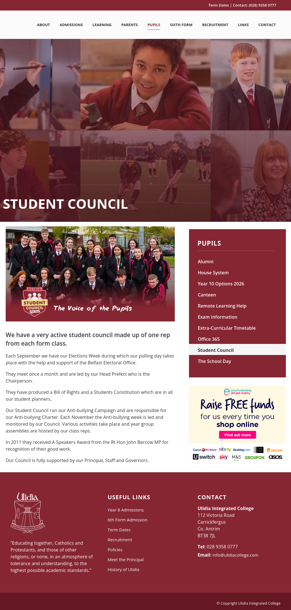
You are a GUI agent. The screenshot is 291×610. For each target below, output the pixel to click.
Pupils (209, 244)
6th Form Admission (127, 520)
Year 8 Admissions (126, 510)
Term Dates (218, 5)
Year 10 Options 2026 (221, 284)
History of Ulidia (124, 569)
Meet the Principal (126, 559)
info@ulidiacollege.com (235, 555)
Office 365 (209, 339)
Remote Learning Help (222, 306)
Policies (115, 549)
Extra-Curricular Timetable (227, 328)
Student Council (216, 350)
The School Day (214, 361)
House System (213, 273)
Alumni (205, 261)
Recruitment (120, 539)
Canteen (207, 295)
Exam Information (217, 317)
